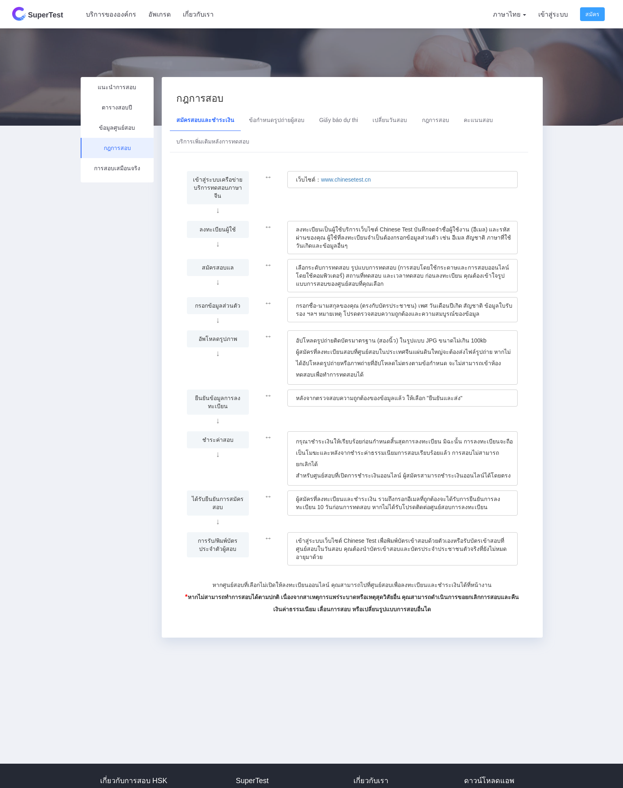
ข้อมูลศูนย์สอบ (117, 127)
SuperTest (37, 14)
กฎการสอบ (117, 148)
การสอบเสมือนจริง (117, 168)
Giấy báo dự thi (338, 120)
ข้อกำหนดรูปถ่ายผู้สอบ (276, 120)
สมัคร (592, 14)
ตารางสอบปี (117, 107)
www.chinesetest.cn (346, 179)
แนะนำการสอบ (117, 87)
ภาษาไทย (509, 14)
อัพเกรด (159, 14)
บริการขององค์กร (111, 14)
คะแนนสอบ (478, 120)
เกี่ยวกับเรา (198, 14)
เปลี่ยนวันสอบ (390, 120)
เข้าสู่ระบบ (553, 14)
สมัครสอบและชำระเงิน (205, 120)
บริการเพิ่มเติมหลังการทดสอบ (212, 141)
